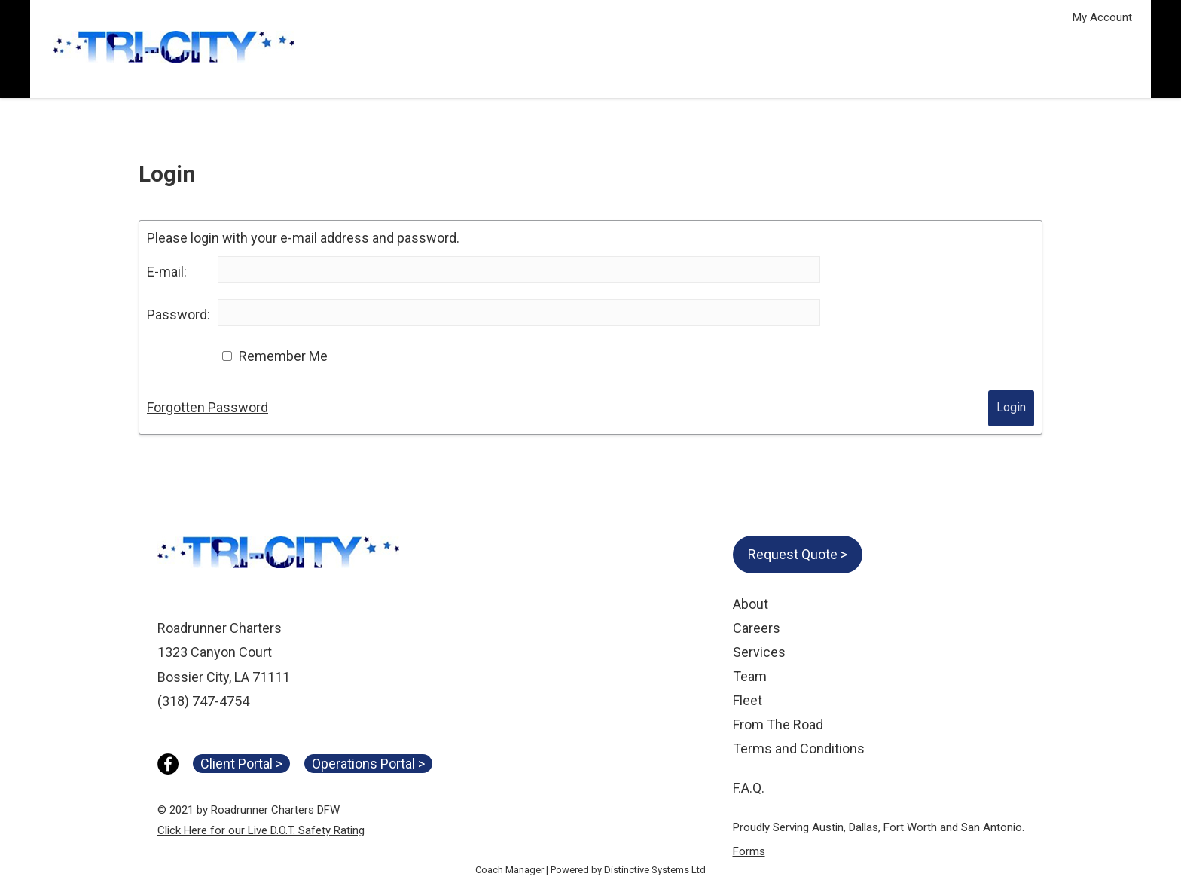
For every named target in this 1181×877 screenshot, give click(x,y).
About (750, 604)
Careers (756, 628)
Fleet (747, 700)
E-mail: (167, 272)
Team (750, 676)
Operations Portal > (368, 764)
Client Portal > (241, 764)
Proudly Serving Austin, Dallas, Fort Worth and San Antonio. (878, 827)
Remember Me (283, 356)
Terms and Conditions (799, 748)
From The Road (778, 724)
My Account (1102, 17)
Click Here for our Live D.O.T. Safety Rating (261, 830)
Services (759, 652)
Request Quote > (797, 554)
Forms (749, 851)
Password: (178, 314)
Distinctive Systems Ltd (655, 869)
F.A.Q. (748, 788)
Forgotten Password (207, 407)
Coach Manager (509, 869)
